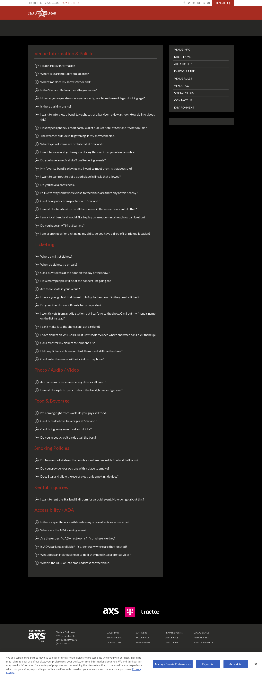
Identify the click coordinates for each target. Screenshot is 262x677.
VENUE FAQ (171, 637)
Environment (184, 107)
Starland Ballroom (42, 12)
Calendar (113, 632)
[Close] (255, 664)
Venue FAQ (181, 85)
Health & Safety (203, 642)
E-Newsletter (184, 71)
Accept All (235, 664)
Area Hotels (183, 64)
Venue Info (182, 49)
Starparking (114, 637)
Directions (182, 56)
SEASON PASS (143, 642)
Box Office (142, 637)
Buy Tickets (71, 3)
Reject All (208, 664)
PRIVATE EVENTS (174, 632)
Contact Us (183, 100)
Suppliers (141, 632)
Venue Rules (183, 78)
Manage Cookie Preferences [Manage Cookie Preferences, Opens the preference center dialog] (173, 664)
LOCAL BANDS (201, 632)
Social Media (184, 93)
